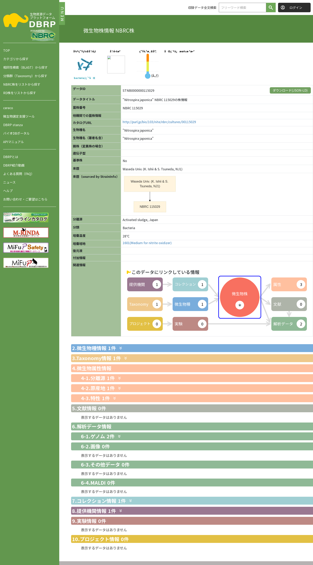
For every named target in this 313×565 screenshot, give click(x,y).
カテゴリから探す (15, 58)
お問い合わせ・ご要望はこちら (25, 199)
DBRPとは (10, 156)
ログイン (296, 7)
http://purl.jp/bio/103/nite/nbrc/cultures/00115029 (159, 122)
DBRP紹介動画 (13, 165)
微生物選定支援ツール (19, 116)
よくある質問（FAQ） (18, 173)
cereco (8, 107)
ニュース (9, 182)
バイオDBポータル (16, 133)
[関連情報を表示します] (120, 348)
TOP (6, 50)
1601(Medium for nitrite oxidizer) (147, 243)
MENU (62, 13)
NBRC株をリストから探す (21, 84)
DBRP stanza (13, 124)
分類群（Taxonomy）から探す (25, 75)
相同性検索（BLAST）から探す (25, 67)
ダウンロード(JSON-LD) (290, 90)
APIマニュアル (13, 141)
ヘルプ (8, 190)
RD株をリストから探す (19, 92)
